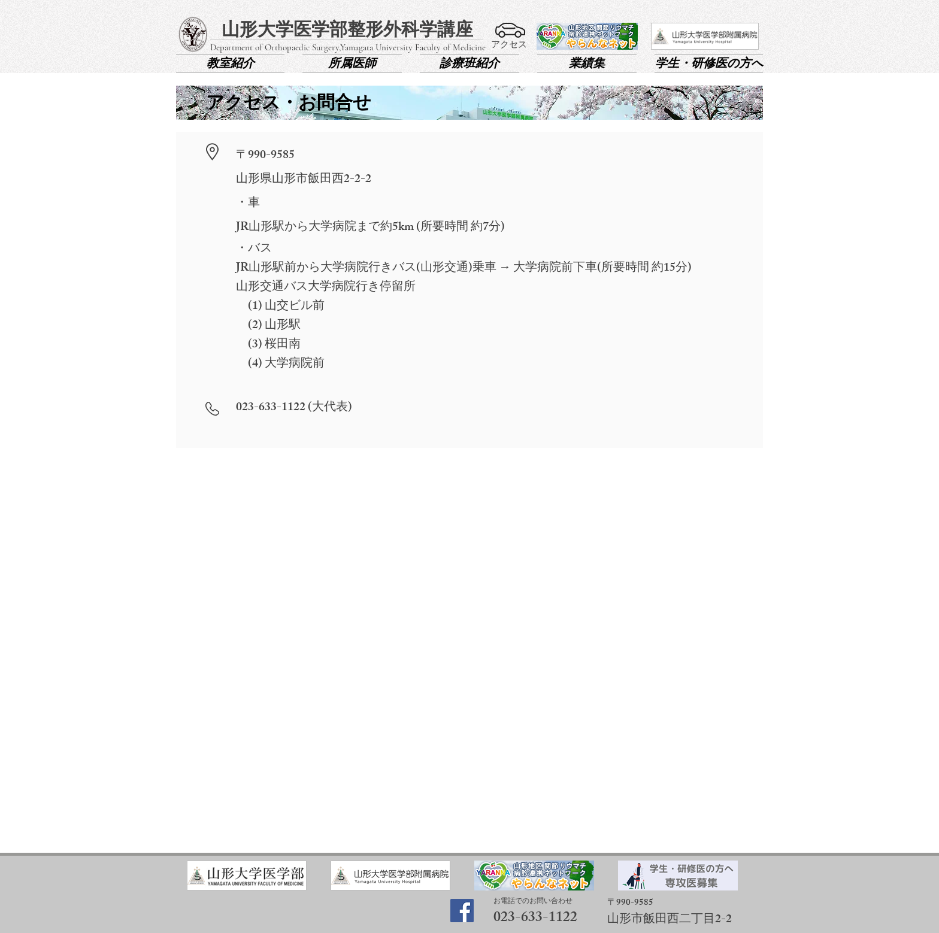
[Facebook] (462, 910)
